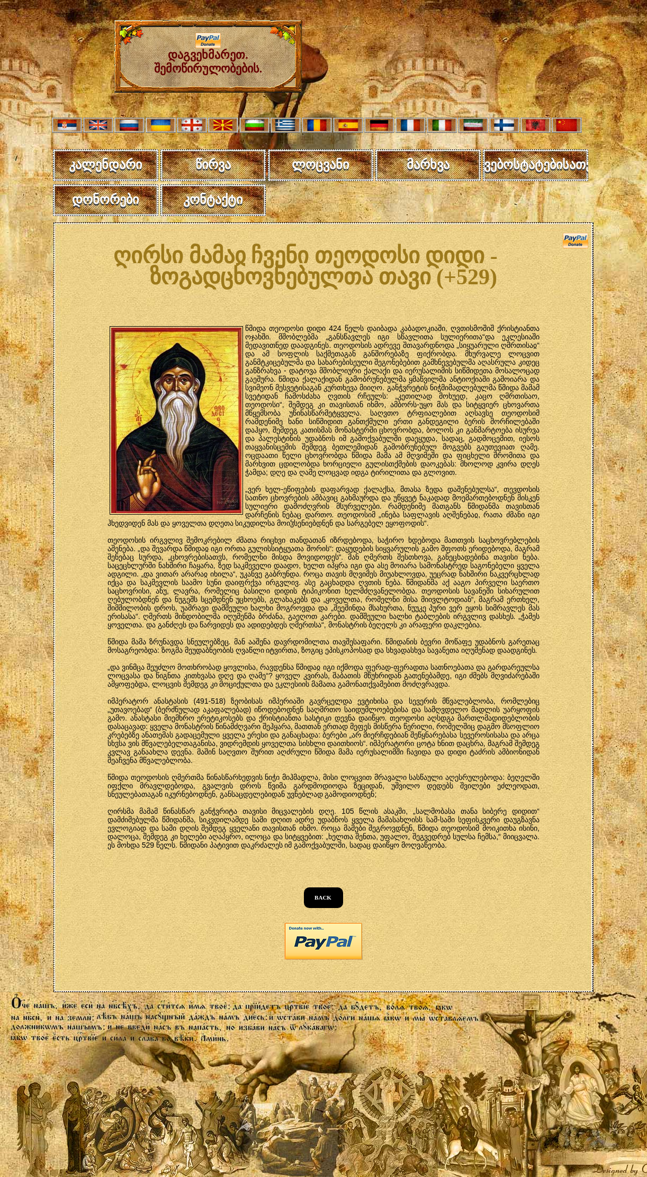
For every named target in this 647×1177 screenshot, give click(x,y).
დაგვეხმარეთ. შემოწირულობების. (208, 56)
